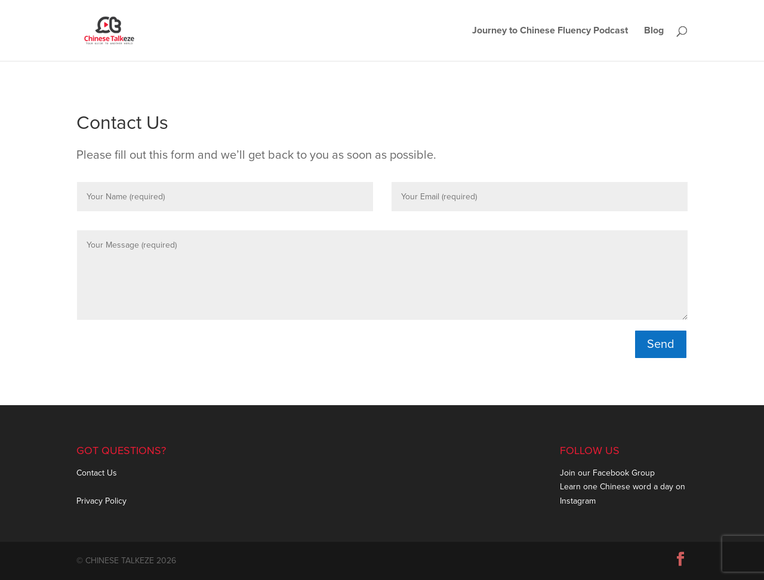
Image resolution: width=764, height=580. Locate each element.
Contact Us (96, 473)
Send (660, 344)
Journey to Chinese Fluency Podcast (550, 31)
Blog (654, 31)
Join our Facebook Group (607, 473)
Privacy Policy (101, 501)
